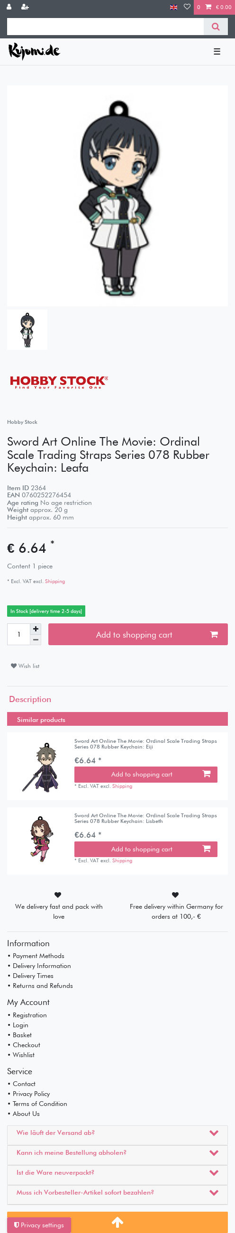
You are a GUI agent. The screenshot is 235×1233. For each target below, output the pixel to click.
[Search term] (105, 26)
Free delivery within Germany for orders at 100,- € (176, 911)
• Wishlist (21, 1055)
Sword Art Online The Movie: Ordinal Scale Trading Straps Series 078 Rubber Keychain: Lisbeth (145, 818)
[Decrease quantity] (35, 640)
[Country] (174, 7)
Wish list (25, 665)
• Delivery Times (30, 975)
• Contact (21, 1083)
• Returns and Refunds (40, 985)
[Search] (216, 26)
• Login (17, 1025)
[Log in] (10, 7)
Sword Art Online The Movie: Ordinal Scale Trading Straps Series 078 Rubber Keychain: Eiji (145, 744)
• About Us (23, 1113)
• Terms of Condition (37, 1103)
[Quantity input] (18, 634)
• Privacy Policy (28, 1093)
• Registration (27, 1015)
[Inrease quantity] (35, 629)
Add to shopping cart (156, 634)
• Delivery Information (39, 965)
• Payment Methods (35, 955)
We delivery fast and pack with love (59, 911)
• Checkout (23, 1045)
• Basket (19, 1035)
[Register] (26, 7)
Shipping (54, 581)
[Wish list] (187, 7)
